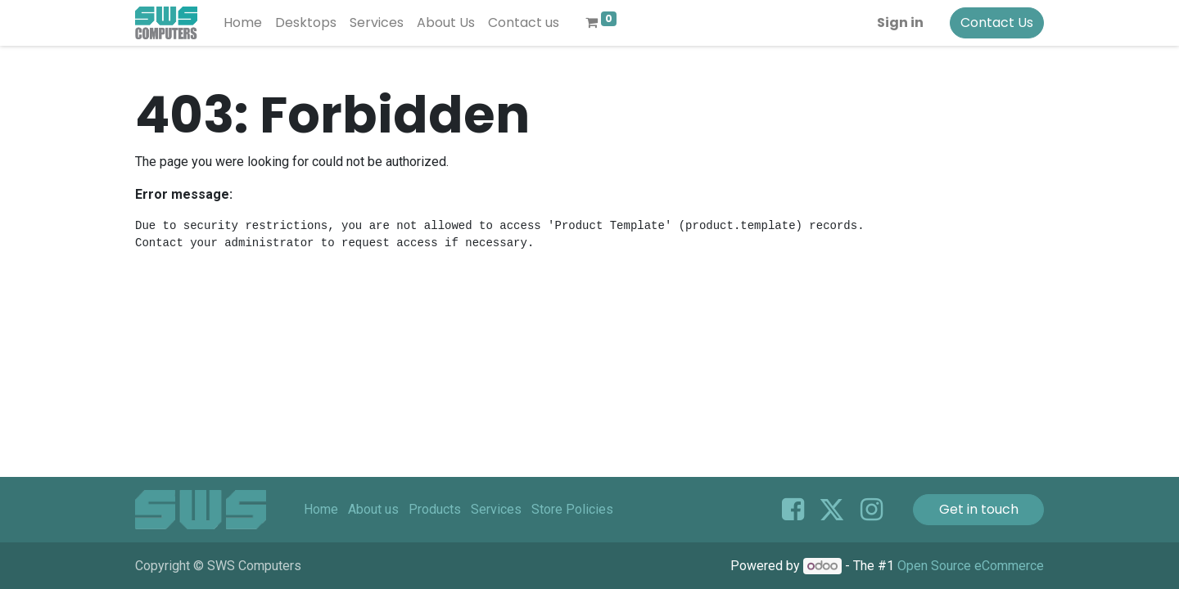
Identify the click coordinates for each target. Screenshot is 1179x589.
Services (496, 509)
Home (321, 509)
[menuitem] (243, 23)
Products (435, 509)
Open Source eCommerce (970, 565)
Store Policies (572, 509)
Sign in (900, 22)
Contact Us (996, 22)
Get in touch (979, 509)
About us (373, 509)
